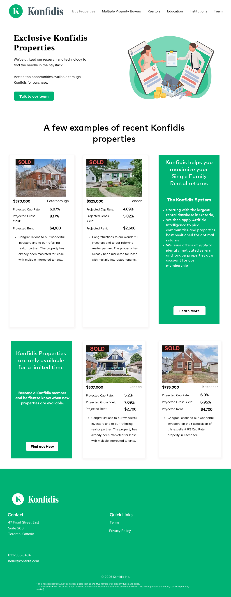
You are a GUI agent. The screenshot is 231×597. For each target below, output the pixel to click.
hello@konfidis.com (23, 561)
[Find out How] (42, 446)
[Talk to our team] (34, 96)
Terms (114, 522)
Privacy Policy (120, 531)
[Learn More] (189, 310)
